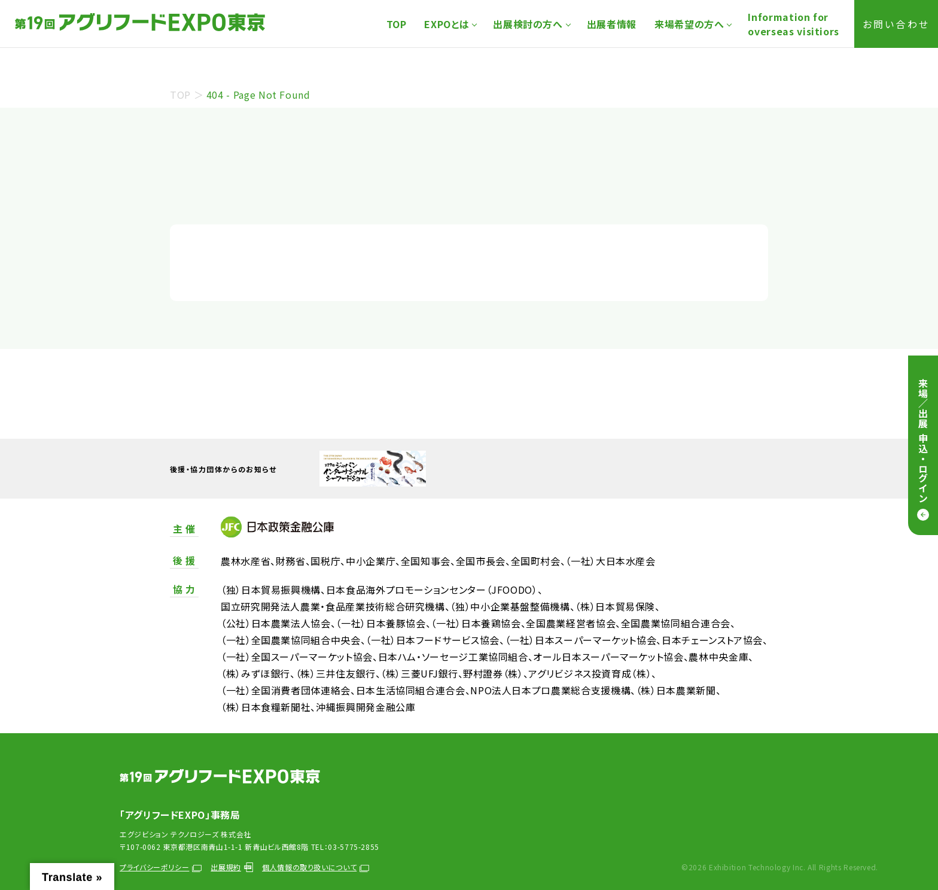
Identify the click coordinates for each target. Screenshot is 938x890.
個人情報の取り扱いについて (315, 867)
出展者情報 (611, 24)
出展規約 (232, 867)
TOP (396, 24)
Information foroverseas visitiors (793, 24)
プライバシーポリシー (161, 867)
